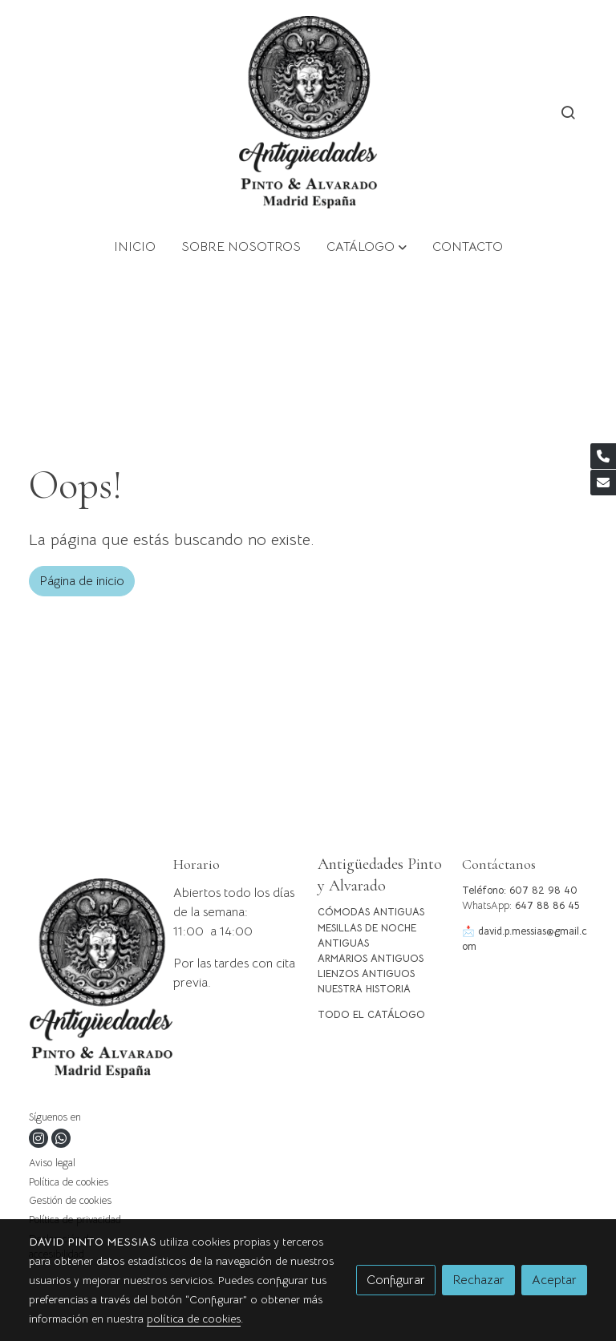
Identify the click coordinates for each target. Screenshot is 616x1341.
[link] (308, 112)
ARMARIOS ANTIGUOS (371, 958)
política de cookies (194, 1318)
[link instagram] (38, 1138)
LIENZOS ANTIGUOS (366, 973)
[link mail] (603, 482)
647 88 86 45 (547, 905)
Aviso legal (52, 1163)
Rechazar (478, 1280)
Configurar (396, 1280)
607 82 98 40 (543, 890)
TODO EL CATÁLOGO (371, 1014)
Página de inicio (81, 581)
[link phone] (603, 456)
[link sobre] (91, 981)
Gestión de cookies (70, 1200)
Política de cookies (68, 1182)
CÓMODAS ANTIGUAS (371, 912)
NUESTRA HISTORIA (364, 989)
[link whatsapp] (61, 1138)
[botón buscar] (568, 112)
